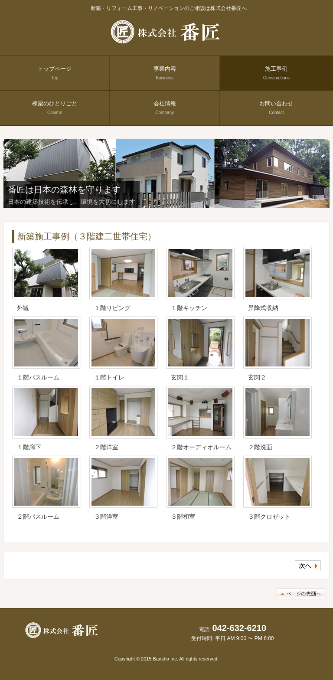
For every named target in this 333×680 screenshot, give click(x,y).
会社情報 (164, 107)
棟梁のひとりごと (54, 107)
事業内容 (164, 72)
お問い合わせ (276, 107)
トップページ (55, 72)
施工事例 (276, 72)
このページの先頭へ (301, 593)
